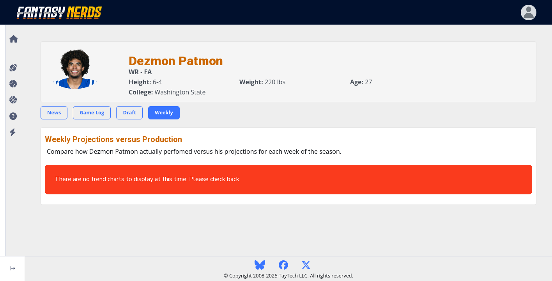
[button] (12, 116)
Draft (129, 112)
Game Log (92, 112)
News (54, 112)
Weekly (164, 112)
